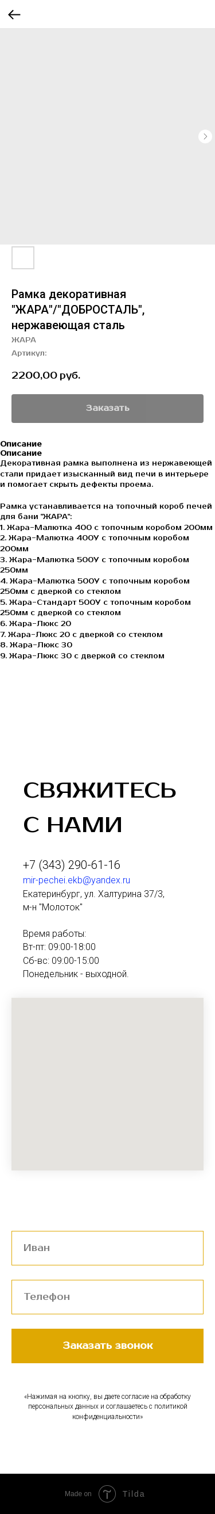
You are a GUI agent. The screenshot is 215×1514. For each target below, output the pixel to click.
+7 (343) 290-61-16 (71, 865)
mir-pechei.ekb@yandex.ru (76, 880)
